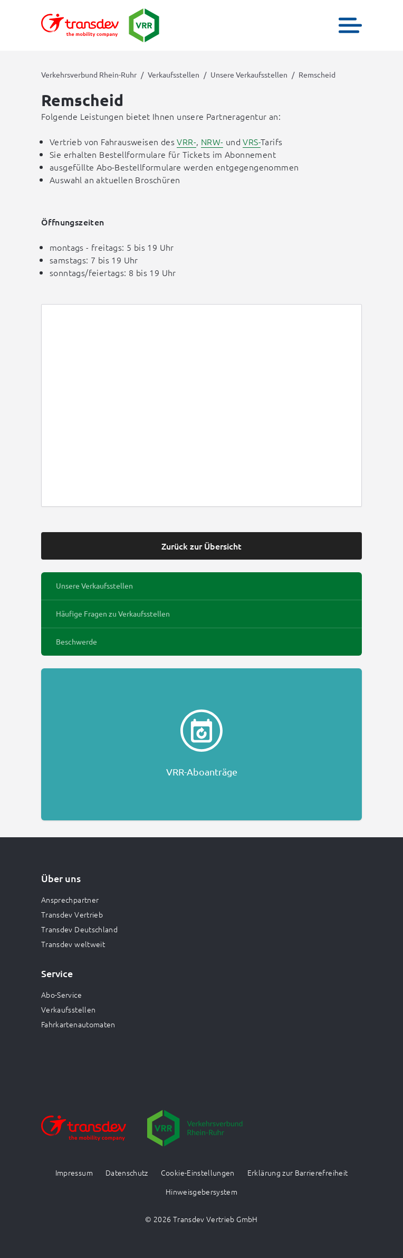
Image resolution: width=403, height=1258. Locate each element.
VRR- (186, 141)
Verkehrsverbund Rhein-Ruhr (89, 74)
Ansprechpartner (70, 899)
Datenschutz (126, 1172)
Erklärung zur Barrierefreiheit (297, 1172)
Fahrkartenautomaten (78, 1024)
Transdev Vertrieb (72, 914)
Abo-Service (61, 994)
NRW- (212, 141)
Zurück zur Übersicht (201, 546)
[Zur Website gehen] (83, 1135)
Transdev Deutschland (79, 929)
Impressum (74, 1172)
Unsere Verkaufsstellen (248, 74)
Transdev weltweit (73, 944)
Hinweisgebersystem (201, 1191)
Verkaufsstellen (173, 74)
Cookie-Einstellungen (198, 1172)
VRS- (252, 141)
